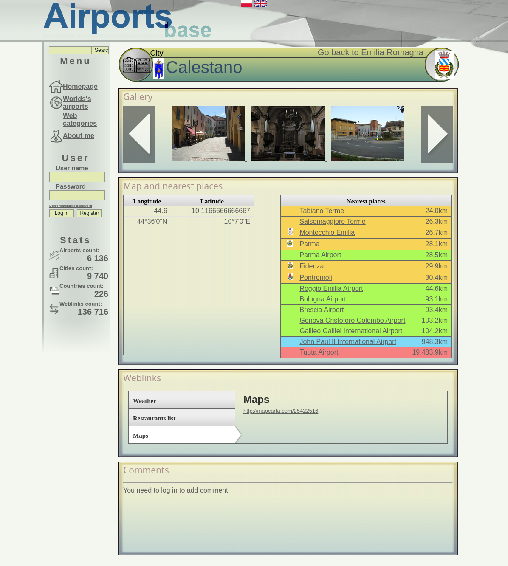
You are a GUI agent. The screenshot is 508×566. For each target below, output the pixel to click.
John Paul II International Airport (347, 341)
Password (71, 186)
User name (72, 168)
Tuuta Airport (318, 352)
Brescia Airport (321, 309)
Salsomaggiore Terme (332, 221)
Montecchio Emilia (327, 232)
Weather (144, 400)
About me (78, 135)
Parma (309, 244)
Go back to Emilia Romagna (370, 52)
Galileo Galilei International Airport (350, 331)
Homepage (80, 86)
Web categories (80, 119)
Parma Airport (320, 255)
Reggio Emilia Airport (331, 288)
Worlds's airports (77, 102)
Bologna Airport (322, 299)
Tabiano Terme (321, 210)
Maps (140, 435)
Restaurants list (154, 418)
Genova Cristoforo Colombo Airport (352, 320)
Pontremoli (315, 277)
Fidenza (311, 266)
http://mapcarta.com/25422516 (280, 411)
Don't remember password (70, 206)
